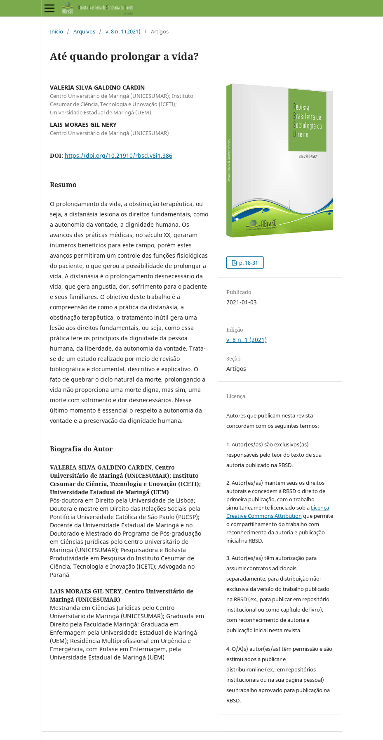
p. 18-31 (248, 262)
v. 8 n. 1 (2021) (123, 31)
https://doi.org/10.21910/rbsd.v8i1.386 (118, 155)
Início (56, 31)
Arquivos (84, 31)
